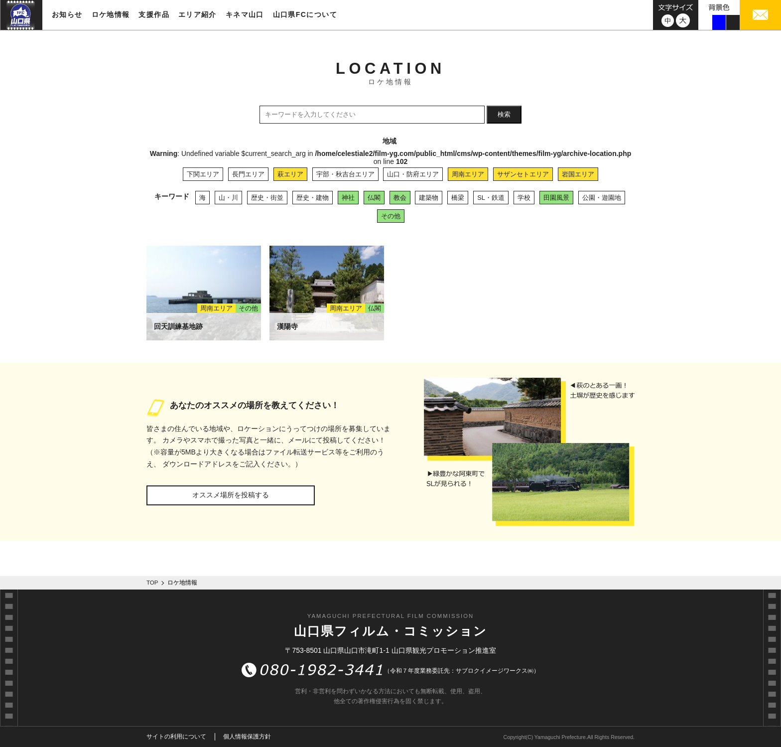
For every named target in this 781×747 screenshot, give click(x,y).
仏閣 (374, 197)
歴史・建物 (312, 197)
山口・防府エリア (413, 174)
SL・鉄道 (491, 197)
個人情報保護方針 (247, 737)
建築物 (428, 197)
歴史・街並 (267, 197)
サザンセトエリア (523, 174)
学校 (524, 197)
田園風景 (556, 197)
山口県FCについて (305, 14)
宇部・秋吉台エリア (345, 174)
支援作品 (153, 14)
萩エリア (290, 174)
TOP (152, 583)
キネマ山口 (245, 14)
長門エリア (248, 174)
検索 (504, 114)
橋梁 (457, 197)
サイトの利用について (176, 737)
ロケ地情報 (111, 14)
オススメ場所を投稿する (230, 495)
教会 (399, 197)
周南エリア (468, 174)
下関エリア (203, 174)
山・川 (228, 197)
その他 (390, 216)
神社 (348, 197)
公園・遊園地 (601, 197)
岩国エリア (578, 174)
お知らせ (67, 14)
